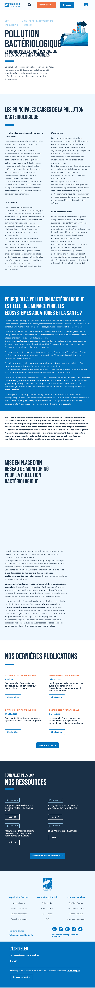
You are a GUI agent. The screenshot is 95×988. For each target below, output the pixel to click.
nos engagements (11, 23)
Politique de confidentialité (21, 936)
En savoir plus (73, 971)
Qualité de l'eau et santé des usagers (38, 23)
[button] (67, 5)
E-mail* (13, 961)
